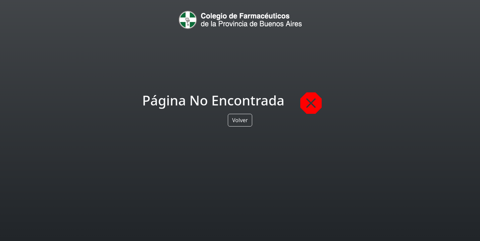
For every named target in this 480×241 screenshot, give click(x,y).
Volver (240, 120)
